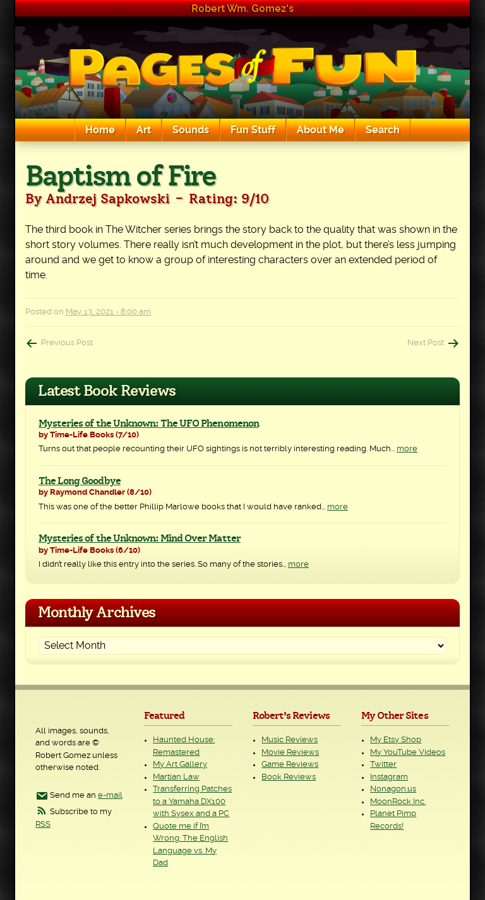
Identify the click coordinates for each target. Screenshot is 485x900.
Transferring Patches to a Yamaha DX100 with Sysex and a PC (192, 801)
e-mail (110, 795)
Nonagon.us (393, 789)
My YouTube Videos (407, 753)
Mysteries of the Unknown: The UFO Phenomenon (149, 423)
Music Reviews (289, 740)
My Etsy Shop (395, 740)
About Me (320, 130)
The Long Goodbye (80, 481)
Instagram (389, 777)
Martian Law (176, 777)
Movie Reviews (290, 753)
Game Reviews (289, 765)
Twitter (383, 765)
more (407, 449)
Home (100, 130)
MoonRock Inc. (398, 802)
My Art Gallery (180, 765)
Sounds (190, 130)
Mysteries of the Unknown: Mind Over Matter (140, 538)
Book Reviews (288, 777)
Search (383, 130)
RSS (43, 824)
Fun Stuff (253, 130)
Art (143, 130)
